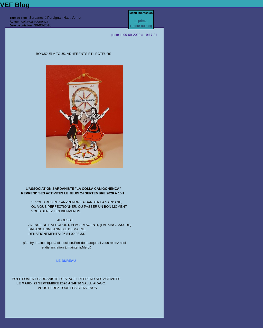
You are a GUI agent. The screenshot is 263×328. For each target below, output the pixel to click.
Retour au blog (141, 26)
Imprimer (141, 21)
